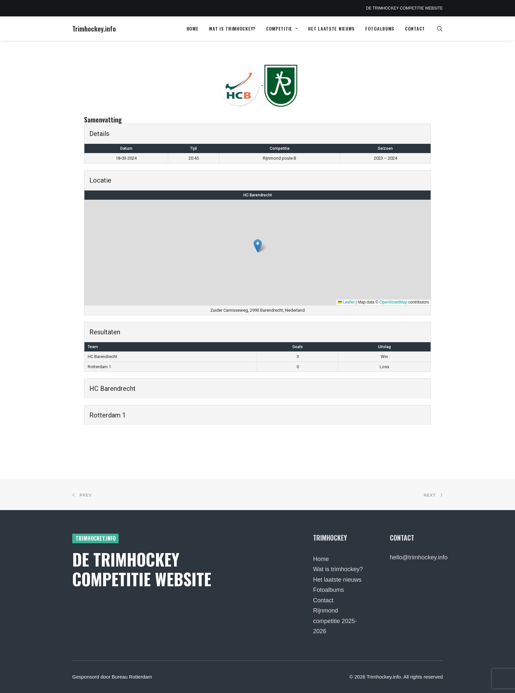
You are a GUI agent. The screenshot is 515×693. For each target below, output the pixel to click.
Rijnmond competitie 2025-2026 (335, 621)
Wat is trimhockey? (232, 28)
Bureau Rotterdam (132, 677)
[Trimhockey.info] (94, 28)
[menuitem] (192, 28)
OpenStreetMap (393, 302)
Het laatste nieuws (331, 28)
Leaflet (346, 302)
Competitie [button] (282, 28)
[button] (440, 28)
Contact (415, 28)
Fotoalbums (379, 28)
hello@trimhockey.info (419, 557)
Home (193, 28)
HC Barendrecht (257, 195)
